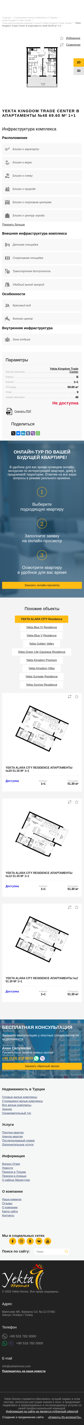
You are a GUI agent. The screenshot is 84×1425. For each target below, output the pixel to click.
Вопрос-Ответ (11, 1163)
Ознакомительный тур (16, 1113)
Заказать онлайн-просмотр (42, 585)
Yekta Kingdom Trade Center (16, 20)
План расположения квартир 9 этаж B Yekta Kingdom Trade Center (37, 23)
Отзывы (7, 1203)
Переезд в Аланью (14, 1175)
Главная (6, 17)
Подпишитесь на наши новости (24, 1371)
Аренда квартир (12, 1136)
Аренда (7, 1109)
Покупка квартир (13, 1132)
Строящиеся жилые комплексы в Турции (35, 17)
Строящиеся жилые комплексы (22, 1101)
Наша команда (11, 1199)
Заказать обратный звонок (42, 1066)
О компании (10, 1207)
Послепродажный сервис (18, 1140)
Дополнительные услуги (17, 1144)
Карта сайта (10, 1211)
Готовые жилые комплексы (19, 1097)
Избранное (73, 38)
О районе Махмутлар (16, 1180)
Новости (7, 1167)
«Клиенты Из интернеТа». (65, 1417)
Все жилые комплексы (16, 1105)
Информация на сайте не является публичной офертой (42, 1411)
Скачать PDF (22, 411)
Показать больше (13, 224)
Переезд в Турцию (14, 1171)
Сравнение (73, 44)
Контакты (8, 1215)
